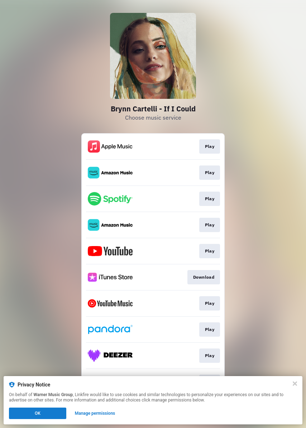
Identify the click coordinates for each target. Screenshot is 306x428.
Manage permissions (95, 413)
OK (37, 413)
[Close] (295, 383)
